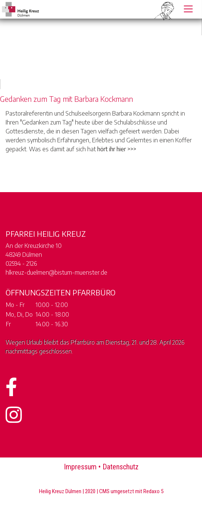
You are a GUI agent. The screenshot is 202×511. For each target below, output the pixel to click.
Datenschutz (120, 466)
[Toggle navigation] (188, 9)
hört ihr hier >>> (116, 149)
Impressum (80, 466)
